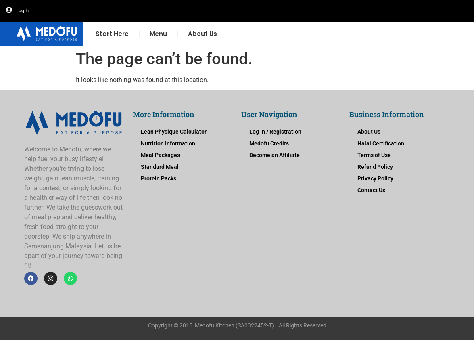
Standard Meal (160, 167)
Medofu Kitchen (214, 325)
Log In (22, 11)
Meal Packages (160, 155)
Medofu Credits (269, 143)
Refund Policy (375, 167)
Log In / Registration (275, 131)
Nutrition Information (168, 143)
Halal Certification (380, 143)
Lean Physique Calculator (174, 131)
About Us (202, 33)
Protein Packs (158, 178)
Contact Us (371, 190)
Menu (158, 33)
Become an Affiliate (274, 155)
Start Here (112, 33)
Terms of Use (374, 155)
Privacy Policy (375, 178)
